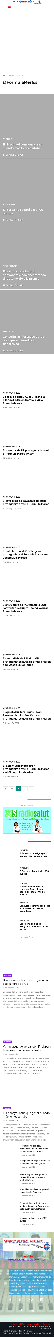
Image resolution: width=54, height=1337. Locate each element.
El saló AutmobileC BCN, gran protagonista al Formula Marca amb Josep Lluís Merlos (26, 554)
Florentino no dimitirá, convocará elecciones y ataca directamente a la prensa (33, 890)
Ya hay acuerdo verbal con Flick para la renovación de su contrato (27, 1048)
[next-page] (31, 788)
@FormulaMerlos (11, 393)
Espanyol (8, 139)
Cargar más (27, 937)
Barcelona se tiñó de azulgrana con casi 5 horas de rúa (34, 926)
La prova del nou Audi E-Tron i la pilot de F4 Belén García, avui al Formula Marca (24, 400)
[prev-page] (5, 788)
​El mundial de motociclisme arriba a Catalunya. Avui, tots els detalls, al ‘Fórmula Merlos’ (35, 1206)
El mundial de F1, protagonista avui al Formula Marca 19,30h (26, 452)
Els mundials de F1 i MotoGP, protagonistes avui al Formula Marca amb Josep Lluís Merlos (27, 662)
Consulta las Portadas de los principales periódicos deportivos (35, 908)
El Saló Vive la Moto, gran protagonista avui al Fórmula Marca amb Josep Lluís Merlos (26, 769)
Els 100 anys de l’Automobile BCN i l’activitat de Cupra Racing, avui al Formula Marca (25, 608)
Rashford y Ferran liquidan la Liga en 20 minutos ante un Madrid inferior (33, 1177)
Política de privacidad (31, 1324)
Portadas (8, 331)
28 (12, 789)
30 (25, 789)
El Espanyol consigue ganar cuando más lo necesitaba (34, 854)
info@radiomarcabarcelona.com (28, 1259)
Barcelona (9, 205)
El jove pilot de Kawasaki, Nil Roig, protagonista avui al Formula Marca (26, 502)
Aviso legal (16, 1324)
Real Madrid (10, 266)
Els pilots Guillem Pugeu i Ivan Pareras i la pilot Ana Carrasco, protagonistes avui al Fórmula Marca (27, 715)
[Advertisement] (27, 42)
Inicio (5, 75)
